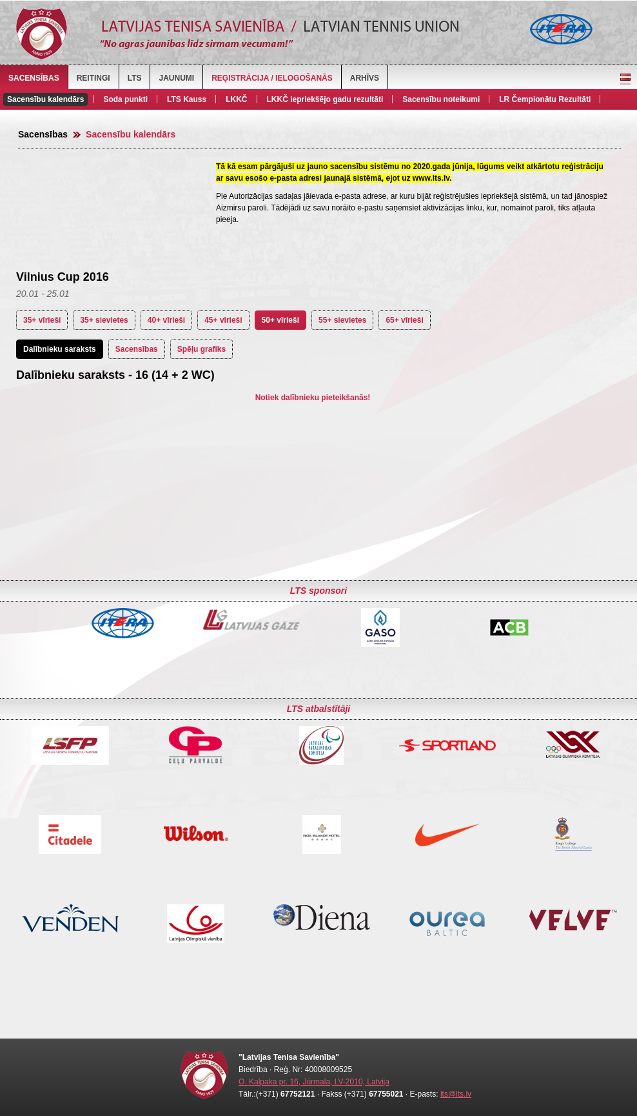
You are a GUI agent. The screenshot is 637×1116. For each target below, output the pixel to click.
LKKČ (236, 99)
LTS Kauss (186, 99)
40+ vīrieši (166, 320)
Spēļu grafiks (201, 349)
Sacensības (33, 78)
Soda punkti (125, 99)
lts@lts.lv (455, 1094)
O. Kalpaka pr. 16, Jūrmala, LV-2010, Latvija (314, 1081)
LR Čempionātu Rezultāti (545, 99)
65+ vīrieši (404, 320)
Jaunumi (176, 78)
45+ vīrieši (223, 320)
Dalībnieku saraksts (59, 349)
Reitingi (93, 78)
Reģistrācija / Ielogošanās (272, 78)
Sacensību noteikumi (441, 99)
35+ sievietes (104, 320)
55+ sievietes (342, 320)
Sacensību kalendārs (45, 99)
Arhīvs (364, 78)
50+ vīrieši (280, 320)
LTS (135, 78)
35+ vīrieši (42, 320)
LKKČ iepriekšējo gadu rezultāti (325, 99)
